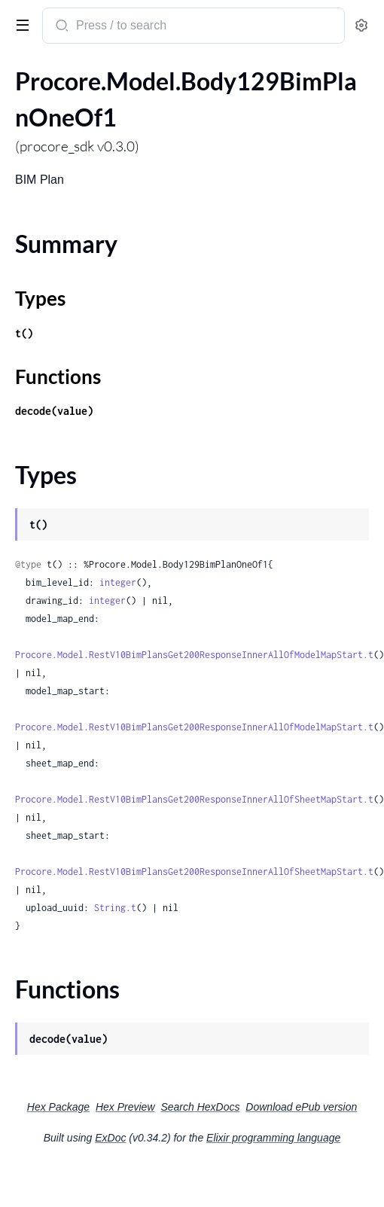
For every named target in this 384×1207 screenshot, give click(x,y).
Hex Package (58, 1107)
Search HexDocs (199, 1107)
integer (117, 582)
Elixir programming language (273, 1138)
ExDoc (110, 1138)
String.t (115, 907)
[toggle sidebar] (19, 24)
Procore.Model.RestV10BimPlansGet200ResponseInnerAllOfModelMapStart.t (194, 654)
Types (40, 298)
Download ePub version (301, 1107)
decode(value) (54, 410)
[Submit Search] (60, 27)
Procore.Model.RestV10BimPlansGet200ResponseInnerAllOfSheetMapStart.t (194, 799)
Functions (58, 376)
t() (24, 333)
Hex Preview (125, 1107)
